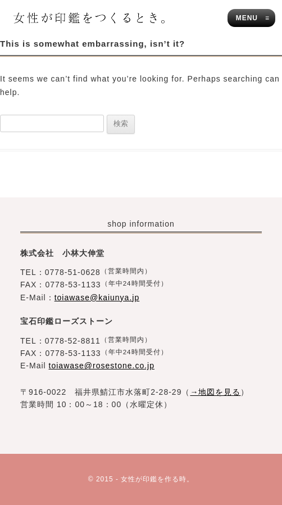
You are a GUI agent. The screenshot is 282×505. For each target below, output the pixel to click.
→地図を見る (215, 391)
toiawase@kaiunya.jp (97, 297)
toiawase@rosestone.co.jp (101, 365)
